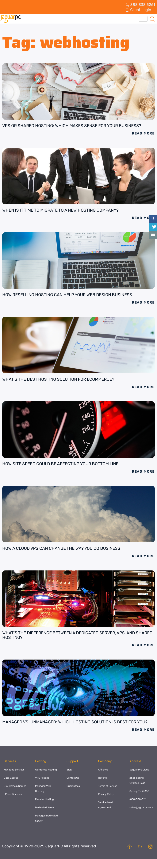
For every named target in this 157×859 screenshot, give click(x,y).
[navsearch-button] (152, 19)
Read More (143, 133)
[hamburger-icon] (143, 19)
